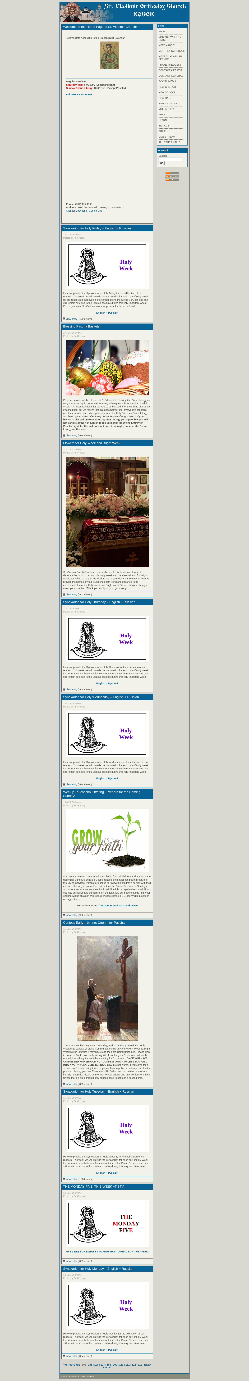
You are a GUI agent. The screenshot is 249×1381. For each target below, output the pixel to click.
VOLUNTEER (166, 109)
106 (96, 1364)
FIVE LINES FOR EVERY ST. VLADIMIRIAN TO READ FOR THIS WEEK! (107, 1251)
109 (115, 1364)
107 (103, 1364)
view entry (70, 318)
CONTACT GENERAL (171, 75)
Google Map (95, 210)
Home (162, 31)
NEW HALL (165, 98)
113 (140, 1364)
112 (134, 1364)
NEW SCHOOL (167, 92)
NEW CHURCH (167, 86)
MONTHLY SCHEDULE (172, 50)
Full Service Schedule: (79, 94)
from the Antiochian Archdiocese (118, 905)
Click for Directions (76, 210)
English (100, 312)
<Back (76, 1364)
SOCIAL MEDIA (167, 81)
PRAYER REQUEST (170, 64)
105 (90, 1364)
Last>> (107, 1367)
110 (121, 1364)
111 (128, 1364)
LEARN (163, 120)
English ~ (102, 1349)
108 (109, 1364)
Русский (112, 312)
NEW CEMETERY (169, 103)
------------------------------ (171, 34)
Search (163, 150)
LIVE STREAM (167, 136)
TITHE (162, 131)
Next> (147, 1364)
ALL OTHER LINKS (169, 142)
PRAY (162, 114)
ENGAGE (164, 125)
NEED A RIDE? (167, 45)
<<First (67, 1364)
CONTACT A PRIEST (170, 70)
